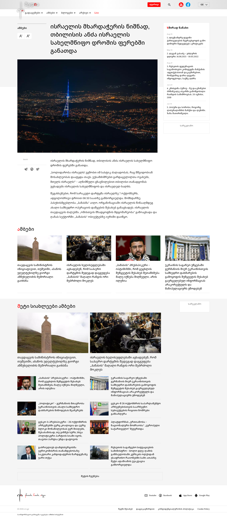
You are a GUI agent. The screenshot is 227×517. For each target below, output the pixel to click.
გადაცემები (34, 12)
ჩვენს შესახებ (125, 509)
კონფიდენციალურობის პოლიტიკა (176, 509)
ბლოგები (68, 12)
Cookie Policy (203, 509)
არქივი (85, 12)
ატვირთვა (154, 4)
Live (96, 12)
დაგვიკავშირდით (145, 509)
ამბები (52, 12)
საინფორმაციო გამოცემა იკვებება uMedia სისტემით (40, 515)
